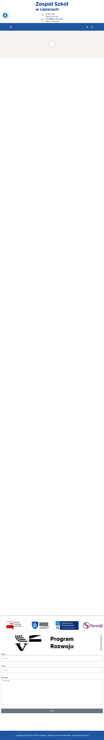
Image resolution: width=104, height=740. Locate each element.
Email (3, 666)
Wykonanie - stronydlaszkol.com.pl (75, 735)
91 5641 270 (30, 14)
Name (3, 654)
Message (4, 678)
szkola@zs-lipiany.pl (54, 14)
